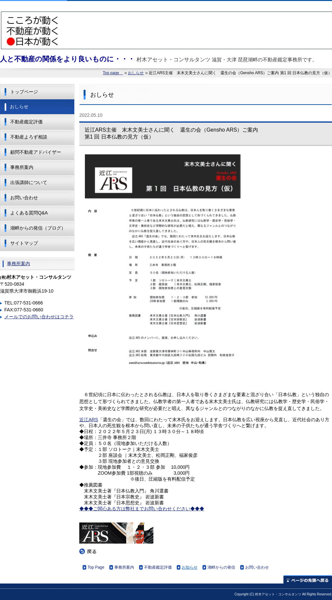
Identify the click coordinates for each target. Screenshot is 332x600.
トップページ (24, 91)
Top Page (96, 567)
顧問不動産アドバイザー (35, 152)
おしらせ (136, 73)
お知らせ (190, 567)
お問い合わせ (257, 567)
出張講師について (28, 182)
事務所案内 (124, 567)
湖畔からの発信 (221, 567)
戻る (87, 551)
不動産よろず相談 (28, 137)
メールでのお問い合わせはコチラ (39, 316)
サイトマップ (24, 243)
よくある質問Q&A (29, 212)
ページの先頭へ (307, 579)
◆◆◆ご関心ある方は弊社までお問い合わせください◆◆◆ (141, 508)
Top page (113, 73)
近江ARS (88, 419)
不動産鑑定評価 (158, 567)
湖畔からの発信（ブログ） (38, 228)
